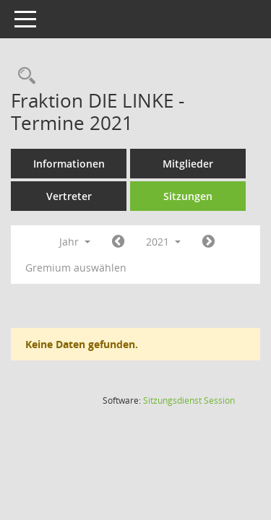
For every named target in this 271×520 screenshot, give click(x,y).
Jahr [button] (74, 241)
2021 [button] (163, 241)
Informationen (69, 163)
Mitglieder (188, 163)
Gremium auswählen (75, 267)
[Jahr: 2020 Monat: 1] (118, 242)
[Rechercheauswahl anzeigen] (23, 76)
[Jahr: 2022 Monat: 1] (208, 242)
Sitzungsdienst (189, 400)
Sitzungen (187, 196)
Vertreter (69, 196)
